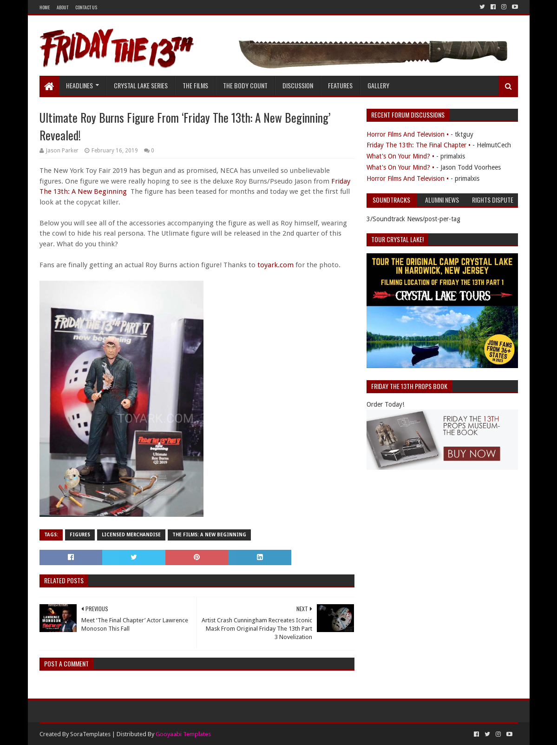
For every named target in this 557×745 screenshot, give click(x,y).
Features (340, 85)
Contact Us (86, 7)
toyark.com (275, 265)
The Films (195, 85)
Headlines (79, 85)
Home (44, 7)
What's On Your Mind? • (400, 156)
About (62, 7)
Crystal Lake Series (141, 85)
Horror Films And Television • (408, 134)
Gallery (378, 85)
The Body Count (245, 85)
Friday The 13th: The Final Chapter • (419, 145)
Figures (80, 534)
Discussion (297, 85)
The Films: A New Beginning (209, 534)
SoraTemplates (90, 734)
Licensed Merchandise (131, 534)
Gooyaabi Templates (183, 734)
